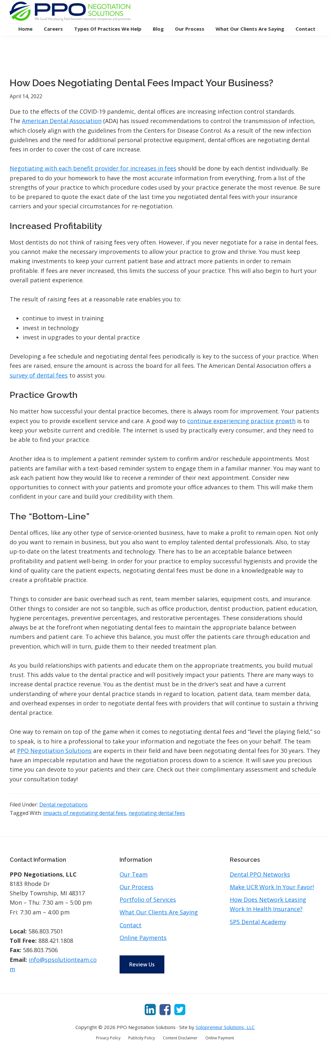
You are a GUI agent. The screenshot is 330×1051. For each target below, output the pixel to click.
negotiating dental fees (157, 813)
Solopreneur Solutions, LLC (225, 1027)
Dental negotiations (63, 804)
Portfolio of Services (148, 899)
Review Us (142, 964)
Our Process (136, 887)
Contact (130, 925)
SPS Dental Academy (258, 922)
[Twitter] (179, 1009)
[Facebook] (165, 1009)
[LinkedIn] (150, 1009)
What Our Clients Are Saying (159, 912)
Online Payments (143, 938)
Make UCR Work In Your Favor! (272, 887)
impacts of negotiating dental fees (84, 813)
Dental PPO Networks (260, 874)
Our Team (134, 874)
